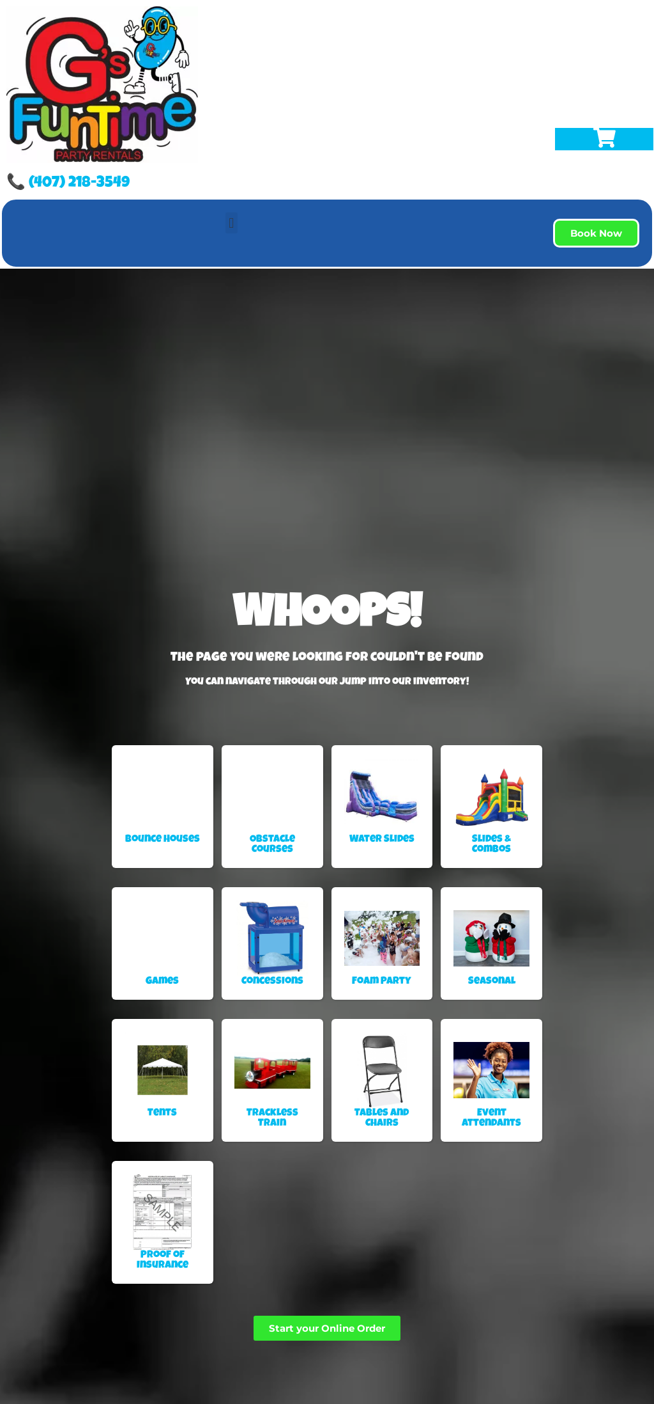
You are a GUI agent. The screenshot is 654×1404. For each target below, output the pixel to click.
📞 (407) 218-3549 (68, 183)
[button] (231, 222)
